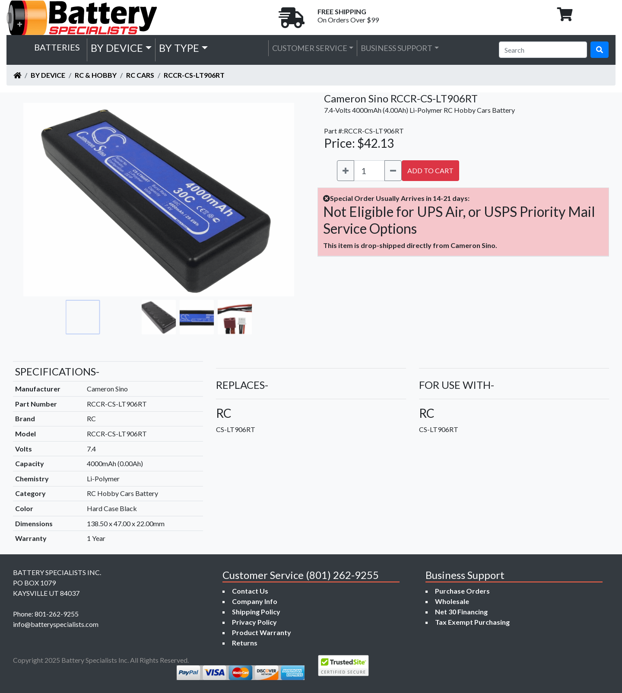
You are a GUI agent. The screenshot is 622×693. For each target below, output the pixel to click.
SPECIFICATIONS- (57, 371)
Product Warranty (261, 632)
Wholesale (452, 601)
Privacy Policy (254, 622)
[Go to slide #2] (121, 317)
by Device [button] (117, 47)
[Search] (543, 49)
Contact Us (250, 591)
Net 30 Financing (461, 611)
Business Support (396, 48)
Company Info (254, 601)
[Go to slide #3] (159, 317)
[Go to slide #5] (235, 317)
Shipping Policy (256, 611)
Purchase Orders (462, 591)
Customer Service (309, 48)
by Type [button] (179, 47)
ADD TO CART (430, 170)
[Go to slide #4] (197, 317)
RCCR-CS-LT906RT (194, 75)
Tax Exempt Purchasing (472, 622)
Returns (244, 643)
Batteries (57, 47)
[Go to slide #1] (83, 317)
